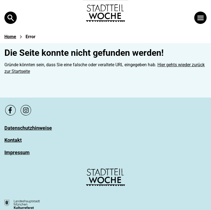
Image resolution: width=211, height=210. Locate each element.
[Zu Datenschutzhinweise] (28, 128)
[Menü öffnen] (200, 18)
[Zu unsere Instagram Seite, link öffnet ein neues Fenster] (26, 110)
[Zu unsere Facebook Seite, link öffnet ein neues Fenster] (10, 110)
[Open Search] (10, 18)
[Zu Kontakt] (13, 140)
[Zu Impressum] (17, 152)
